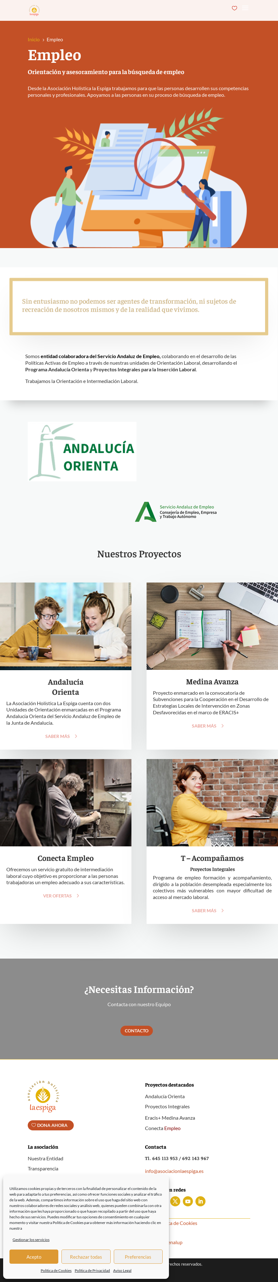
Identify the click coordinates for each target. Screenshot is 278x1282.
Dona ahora (52, 1125)
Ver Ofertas (53, 895)
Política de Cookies (56, 1270)
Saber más (53, 736)
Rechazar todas (86, 1257)
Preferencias (138, 1257)
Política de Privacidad (92, 1270)
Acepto (33, 1257)
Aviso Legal (122, 1270)
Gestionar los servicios (31, 1239)
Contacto (136, 1030)
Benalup (173, 1242)
